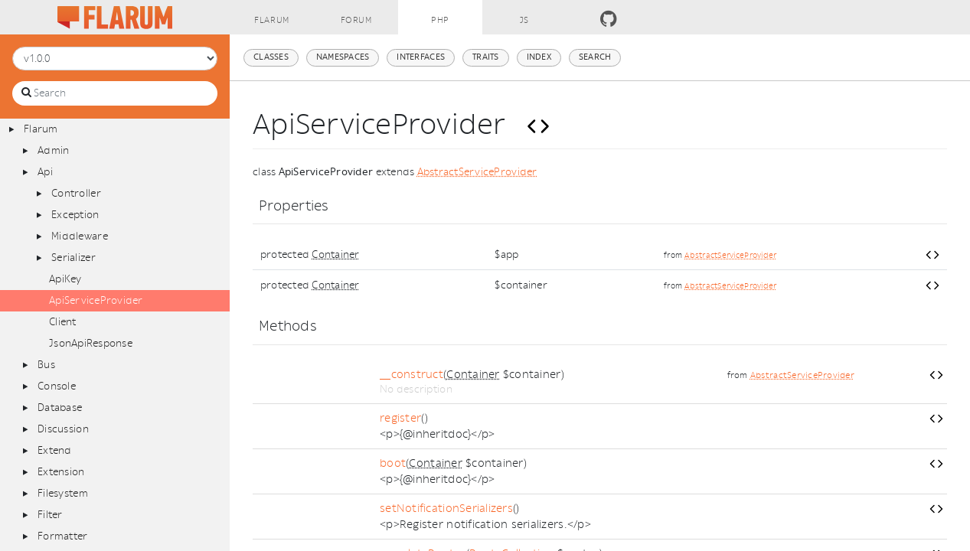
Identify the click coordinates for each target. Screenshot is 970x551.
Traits (485, 57)
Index (539, 57)
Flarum (41, 129)
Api (45, 172)
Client (63, 322)
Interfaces (421, 57)
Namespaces (343, 57)
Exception (75, 214)
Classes (271, 57)
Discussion (63, 429)
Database (60, 407)
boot (393, 463)
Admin (53, 150)
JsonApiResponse (90, 343)
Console (57, 386)
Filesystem (63, 493)
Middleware (79, 236)
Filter (50, 514)
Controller (76, 193)
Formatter (62, 536)
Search (595, 57)
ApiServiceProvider (96, 300)
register (400, 418)
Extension (61, 472)
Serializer (73, 257)
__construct (411, 374)
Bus (46, 364)
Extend (55, 450)
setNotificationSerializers (446, 508)
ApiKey (65, 279)
